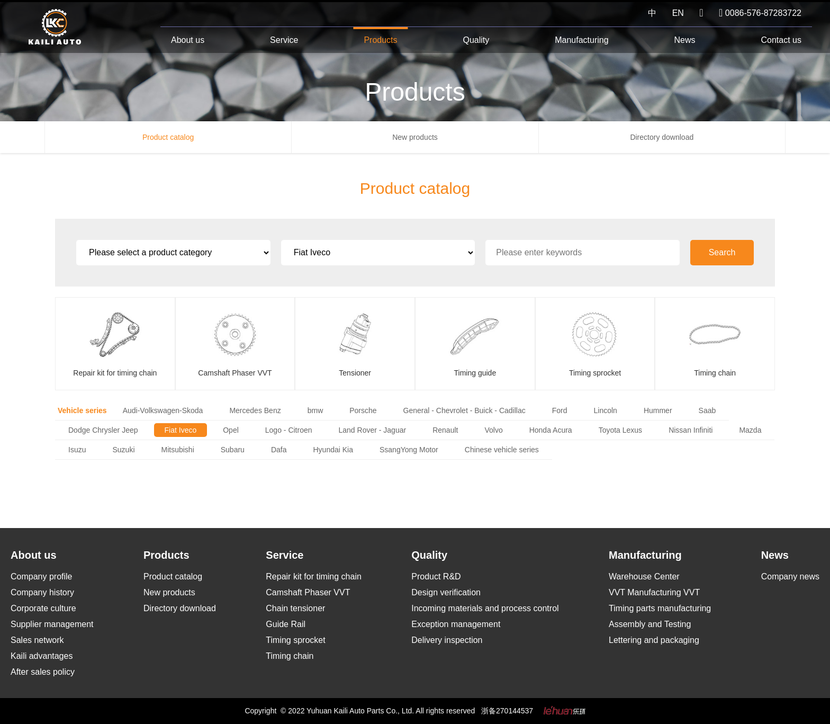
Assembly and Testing (650, 624)
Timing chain (289, 655)
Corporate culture (43, 608)
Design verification (446, 592)
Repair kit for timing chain (314, 576)
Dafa (279, 449)
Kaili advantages (42, 655)
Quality (476, 39)
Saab (707, 410)
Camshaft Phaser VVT (308, 592)
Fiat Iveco (181, 430)
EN (678, 12)
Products (380, 39)
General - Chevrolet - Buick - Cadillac (464, 410)
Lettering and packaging (654, 640)
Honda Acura (550, 430)
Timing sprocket (295, 640)
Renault (445, 430)
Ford (559, 410)
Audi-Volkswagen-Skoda (163, 410)
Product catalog (168, 137)
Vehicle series (82, 410)
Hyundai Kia (333, 449)
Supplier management (52, 624)
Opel (231, 430)
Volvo (493, 430)
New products (415, 137)
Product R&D (436, 576)
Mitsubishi (177, 449)
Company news (790, 576)
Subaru (233, 449)
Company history (42, 592)
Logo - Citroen (288, 430)
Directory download (661, 137)
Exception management (455, 624)
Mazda (750, 430)
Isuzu (77, 449)
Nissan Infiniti (690, 430)
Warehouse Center (644, 576)
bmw (315, 410)
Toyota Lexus (621, 430)
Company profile (42, 576)
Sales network (37, 640)
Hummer (658, 410)
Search (722, 252)
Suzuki (123, 449)
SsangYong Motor (409, 449)
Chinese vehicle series (502, 449)
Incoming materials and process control (484, 608)
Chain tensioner (295, 608)
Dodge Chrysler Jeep (103, 430)
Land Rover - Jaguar (373, 430)
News (685, 39)
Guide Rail (285, 624)
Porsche (362, 410)
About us (187, 39)
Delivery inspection (446, 640)
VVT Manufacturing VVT (654, 592)
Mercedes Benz (255, 410)
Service (284, 39)
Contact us (781, 39)
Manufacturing (581, 39)
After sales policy (43, 671)
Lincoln (605, 410)
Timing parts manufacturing (660, 608)
